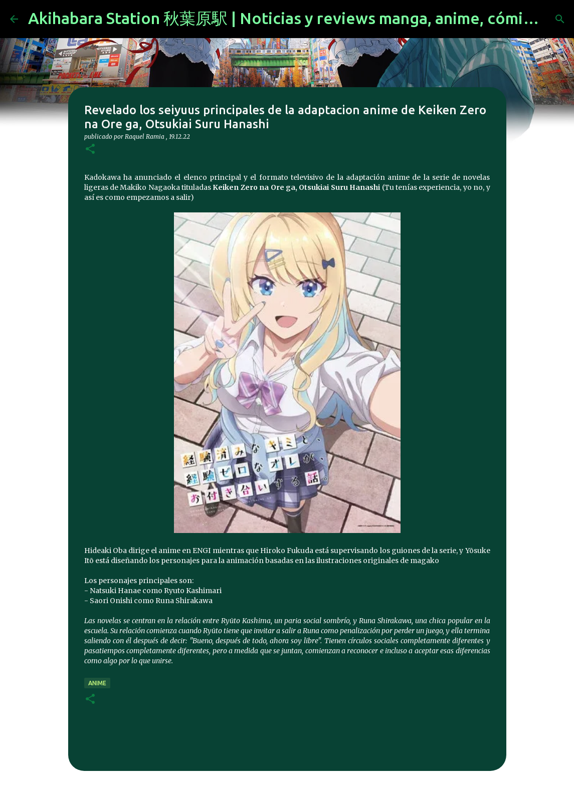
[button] (90, 149)
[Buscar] (560, 19)
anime (97, 683)
